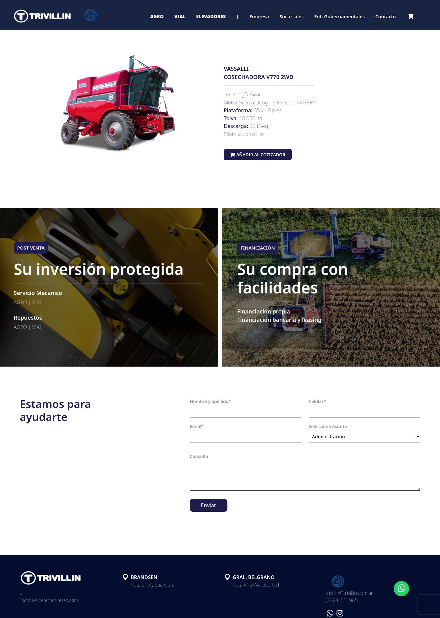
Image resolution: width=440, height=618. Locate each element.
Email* (197, 426)
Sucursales (292, 16)
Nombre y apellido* (210, 401)
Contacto (385, 16)
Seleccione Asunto (328, 426)
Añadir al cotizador (257, 155)
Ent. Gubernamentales (339, 16)
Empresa (259, 16)
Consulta (199, 456)
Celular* (317, 401)
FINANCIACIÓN (262, 248)
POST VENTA (26, 248)
